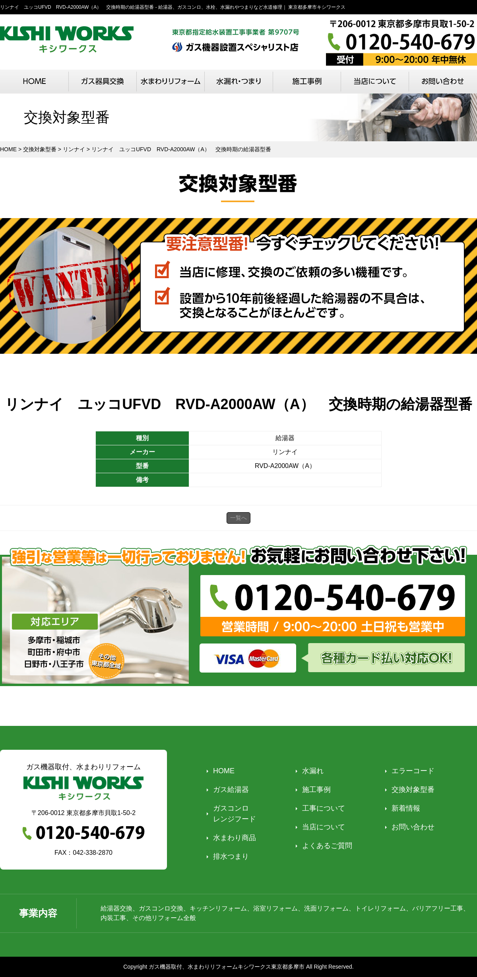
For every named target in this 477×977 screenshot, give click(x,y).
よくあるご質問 (327, 846)
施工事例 (316, 790)
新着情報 (406, 808)
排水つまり (231, 856)
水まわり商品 (234, 838)
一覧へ (238, 518)
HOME (224, 771)
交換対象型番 (413, 790)
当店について (323, 827)
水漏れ (313, 771)
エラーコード (413, 771)
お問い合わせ (413, 827)
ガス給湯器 (231, 790)
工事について (323, 808)
